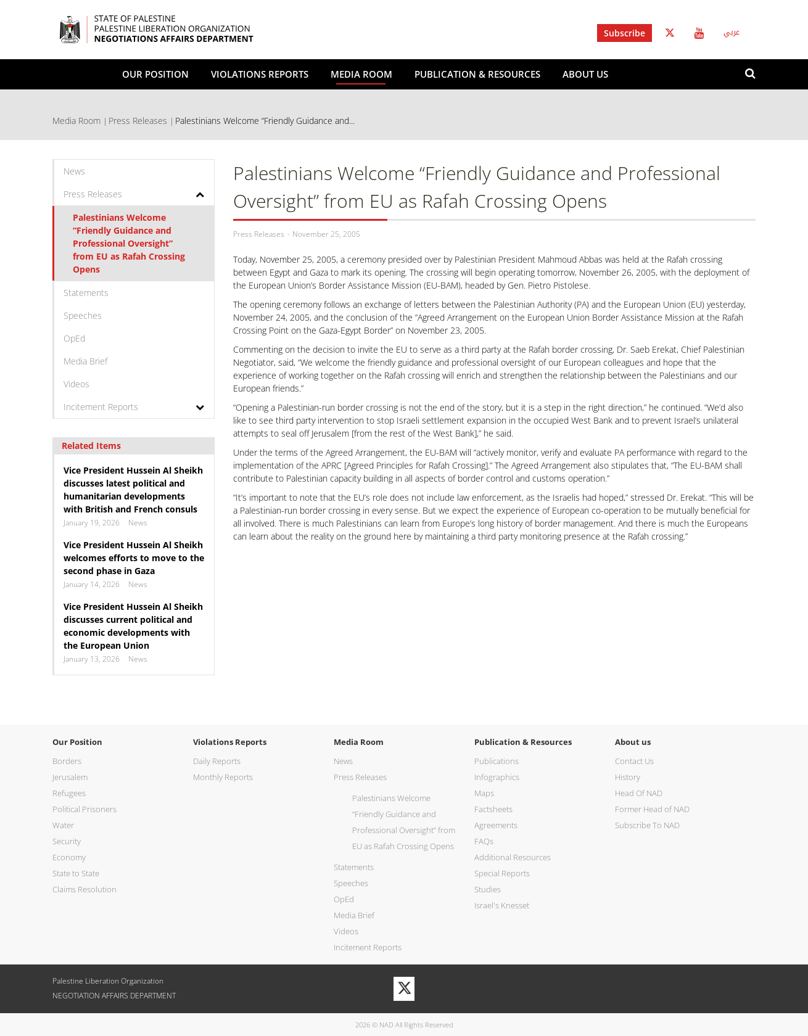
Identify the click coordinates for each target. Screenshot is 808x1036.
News (74, 171)
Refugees (69, 793)
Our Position (155, 74)
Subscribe (624, 33)
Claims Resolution (84, 889)
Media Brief (85, 361)
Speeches (83, 315)
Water (63, 825)
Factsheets (493, 809)
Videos (76, 384)
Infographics (496, 777)
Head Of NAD (638, 793)
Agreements (495, 825)
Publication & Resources (477, 74)
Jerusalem (70, 777)
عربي (731, 32)
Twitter (670, 33)
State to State (75, 873)
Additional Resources (512, 857)
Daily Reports (217, 761)
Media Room (361, 74)
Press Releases (138, 120)
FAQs (483, 841)
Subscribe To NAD (647, 825)
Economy (69, 857)
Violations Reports (259, 74)
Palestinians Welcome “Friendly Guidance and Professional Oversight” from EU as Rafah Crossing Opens (129, 243)
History (627, 777)
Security (66, 841)
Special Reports (502, 873)
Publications (496, 761)
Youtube (699, 33)
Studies (487, 889)
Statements (86, 292)
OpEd (74, 338)
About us (585, 74)
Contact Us (634, 761)
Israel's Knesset (501, 905)
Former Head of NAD (652, 809)
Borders (66, 761)
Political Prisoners (84, 809)
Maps (484, 793)
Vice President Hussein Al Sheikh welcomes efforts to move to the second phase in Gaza (134, 558)
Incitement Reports (101, 407)
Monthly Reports (223, 777)
